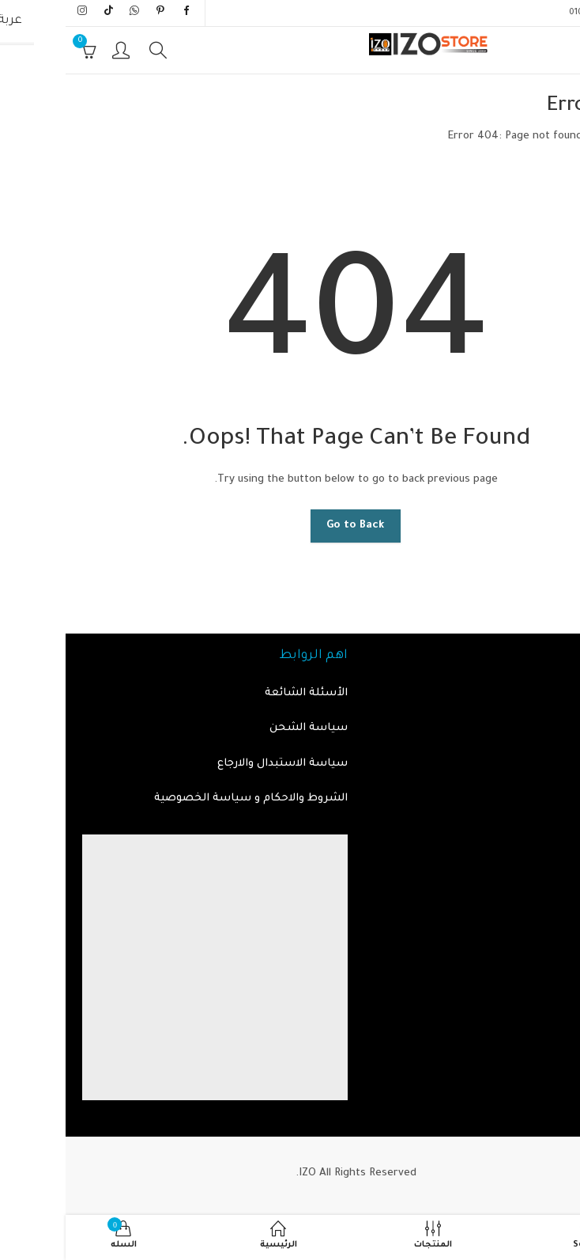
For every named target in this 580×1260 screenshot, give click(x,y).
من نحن (552, 798)
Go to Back (290, 526)
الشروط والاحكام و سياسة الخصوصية (185, 798)
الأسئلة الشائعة (240, 693)
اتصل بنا (551, 764)
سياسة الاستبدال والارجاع (217, 764)
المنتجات (549, 728)
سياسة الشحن (243, 728)
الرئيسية (550, 136)
